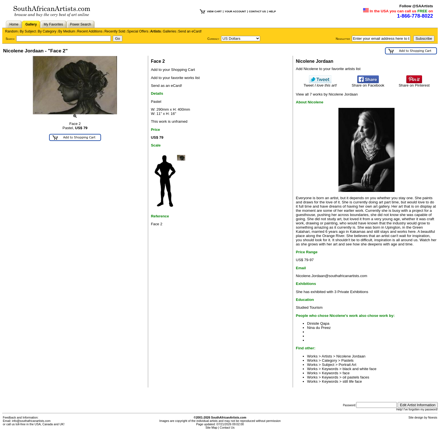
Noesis (432, 417)
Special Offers (137, 31)
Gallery (31, 24)
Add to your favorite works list (175, 78)
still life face (352, 381)
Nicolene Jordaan (351, 356)
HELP (272, 11)
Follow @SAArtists (416, 6)
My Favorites (53, 24)
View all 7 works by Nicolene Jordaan (327, 94)
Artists (155, 31)
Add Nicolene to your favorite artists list (328, 69)
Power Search (80, 24)
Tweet (320, 83)
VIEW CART (214, 11)
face (346, 373)
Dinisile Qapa (318, 323)
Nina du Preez (319, 328)
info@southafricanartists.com (31, 420)
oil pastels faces (356, 377)
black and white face (360, 369)
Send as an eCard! (166, 85)
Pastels (347, 360)
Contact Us (227, 427)
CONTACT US (257, 11)
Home (14, 24)
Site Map (211, 427)
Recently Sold (114, 31)
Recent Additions (89, 31)
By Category (47, 31)
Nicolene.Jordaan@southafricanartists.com (331, 276)
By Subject (28, 31)
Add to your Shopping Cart (173, 70)
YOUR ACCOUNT (235, 11)
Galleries (169, 31)
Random (11, 31)
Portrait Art (347, 365)
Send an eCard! (190, 31)
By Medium (66, 31)
